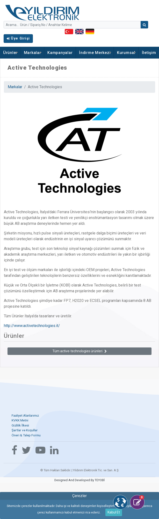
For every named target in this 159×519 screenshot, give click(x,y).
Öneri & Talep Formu (26, 435)
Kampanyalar (59, 52)
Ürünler (10, 52)
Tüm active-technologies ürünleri (79, 351)
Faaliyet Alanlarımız (25, 415)
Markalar (32, 52)
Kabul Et (114, 512)
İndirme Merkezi (94, 52)
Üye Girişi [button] (18, 38)
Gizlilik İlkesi (20, 425)
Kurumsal (126, 52)
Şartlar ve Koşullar (25, 430)
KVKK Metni (20, 420)
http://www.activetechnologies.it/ (32, 325)
